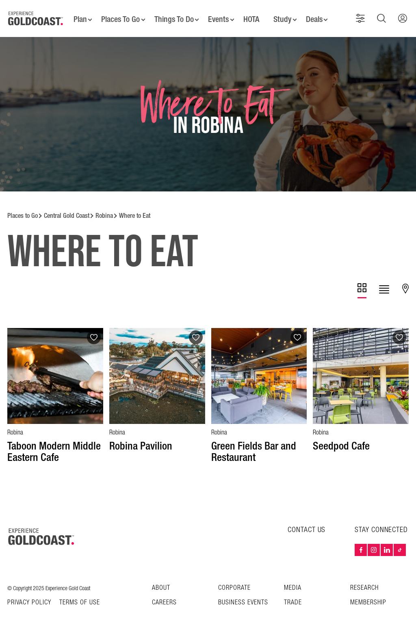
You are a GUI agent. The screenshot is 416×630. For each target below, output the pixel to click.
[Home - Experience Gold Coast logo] (35, 16)
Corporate (234, 583)
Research (364, 583)
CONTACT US (306, 524)
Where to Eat (134, 210)
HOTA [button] (252, 16)
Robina (104, 210)
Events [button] (218, 16)
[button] (362, 16)
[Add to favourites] (94, 332)
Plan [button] (77, 16)
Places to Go (22, 210)
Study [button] (284, 16)
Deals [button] (316, 16)
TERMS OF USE (79, 597)
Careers (164, 597)
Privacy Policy (29, 597)
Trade (293, 597)
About (161, 583)
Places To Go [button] (118, 16)
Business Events (243, 597)
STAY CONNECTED (381, 524)
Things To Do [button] (173, 16)
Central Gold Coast (66, 210)
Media (292, 583)
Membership (368, 597)
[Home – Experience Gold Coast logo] (41, 531)
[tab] (362, 285)
